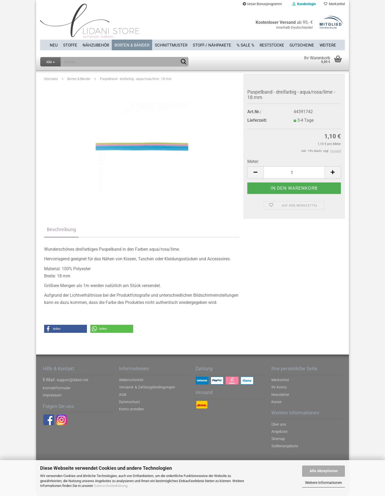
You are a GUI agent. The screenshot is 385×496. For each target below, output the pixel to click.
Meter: (253, 161)
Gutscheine (302, 45)
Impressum (52, 395)
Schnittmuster (171, 45)
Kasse (276, 402)
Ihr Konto (279, 387)
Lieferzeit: (257, 120)
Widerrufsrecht (131, 380)
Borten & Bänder (131, 45)
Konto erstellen (131, 409)
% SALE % (245, 45)
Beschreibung (61, 229)
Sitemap (278, 439)
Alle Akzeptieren (324, 471)
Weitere (327, 45)
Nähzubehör (96, 45)
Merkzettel (334, 4)
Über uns (278, 424)
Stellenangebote (284, 446)
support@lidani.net (72, 380)
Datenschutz (129, 402)
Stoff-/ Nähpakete (212, 45)
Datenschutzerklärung (110, 486)
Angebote (279, 431)
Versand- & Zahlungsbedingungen (147, 387)
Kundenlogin (304, 4)
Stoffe (70, 45)
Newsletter (280, 394)
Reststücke (272, 45)
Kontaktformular (57, 388)
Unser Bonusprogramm (262, 4)
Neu (54, 45)
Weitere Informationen (323, 482)
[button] (65, 329)
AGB (122, 394)
